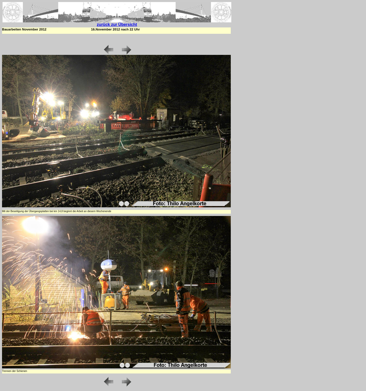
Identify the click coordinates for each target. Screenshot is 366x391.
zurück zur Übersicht (117, 24)
